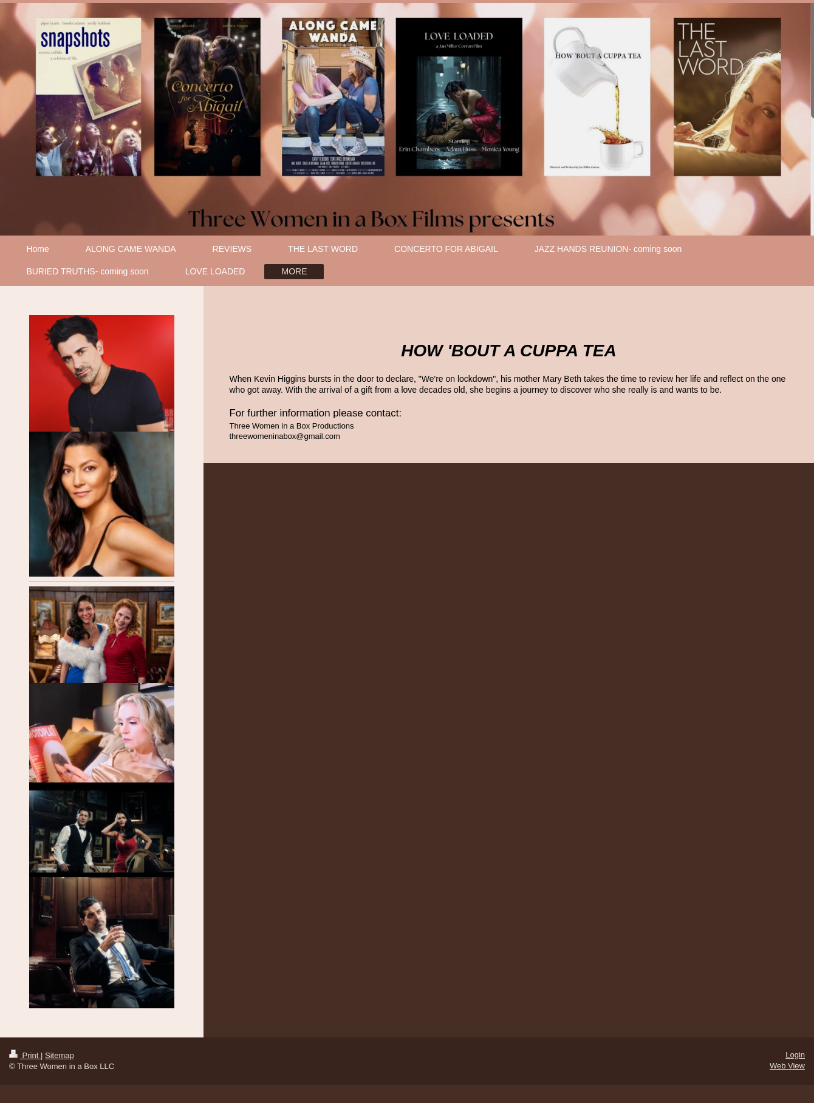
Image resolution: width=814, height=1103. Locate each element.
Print (25, 1055)
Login (795, 1054)
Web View (787, 1065)
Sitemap (59, 1055)
